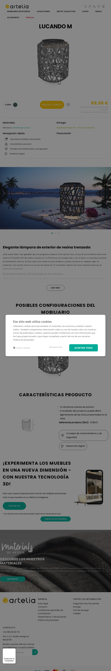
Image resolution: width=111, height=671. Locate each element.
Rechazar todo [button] (55, 347)
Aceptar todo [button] (83, 347)
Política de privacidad (23, 339)
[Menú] (14, 650)
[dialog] (55, 335)
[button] (21, 347)
